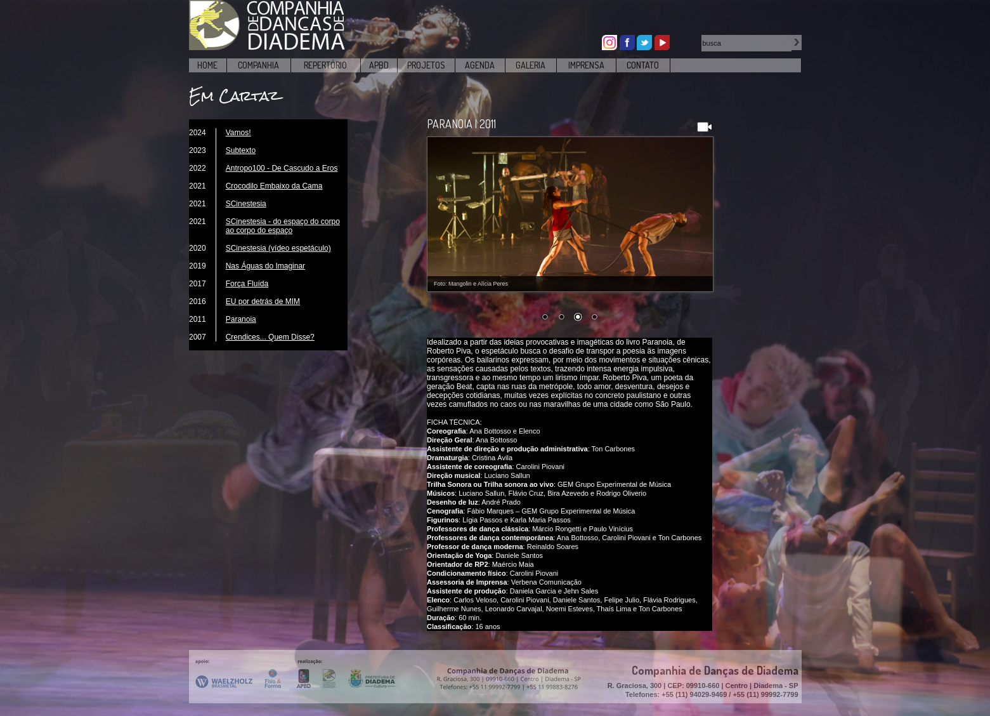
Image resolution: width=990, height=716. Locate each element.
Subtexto (241, 150)
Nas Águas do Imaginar (265, 266)
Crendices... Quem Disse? (270, 337)
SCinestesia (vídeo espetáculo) (278, 248)
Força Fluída (247, 283)
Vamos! (238, 132)
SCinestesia (246, 203)
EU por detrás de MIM (263, 301)
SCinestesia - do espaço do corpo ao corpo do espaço (283, 226)
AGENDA (480, 65)
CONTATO (643, 65)
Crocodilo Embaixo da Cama (274, 186)
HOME (207, 65)
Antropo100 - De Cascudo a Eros (282, 168)
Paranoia (241, 319)
